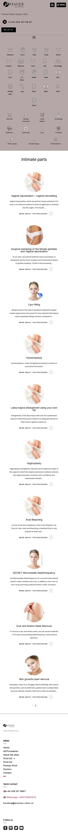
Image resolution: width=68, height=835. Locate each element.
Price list (9, 758)
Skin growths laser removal (34, 679)
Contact (7, 773)
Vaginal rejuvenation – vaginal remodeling (34, 195)
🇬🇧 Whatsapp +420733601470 (19, 797)
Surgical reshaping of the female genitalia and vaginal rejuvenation (34, 250)
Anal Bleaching (34, 519)
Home (6, 747)
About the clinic (11, 755)
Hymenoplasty (34, 357)
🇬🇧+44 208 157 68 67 (20, 22)
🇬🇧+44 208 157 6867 (14, 791)
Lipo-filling (34, 304)
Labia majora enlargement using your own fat (34, 409)
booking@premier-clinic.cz (18, 803)
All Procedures (10, 751)
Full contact (10, 809)
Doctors (7, 769)
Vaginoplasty (34, 463)
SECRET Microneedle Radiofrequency (34, 572)
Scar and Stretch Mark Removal (34, 626)
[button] (52, 5)
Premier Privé (10, 765)
